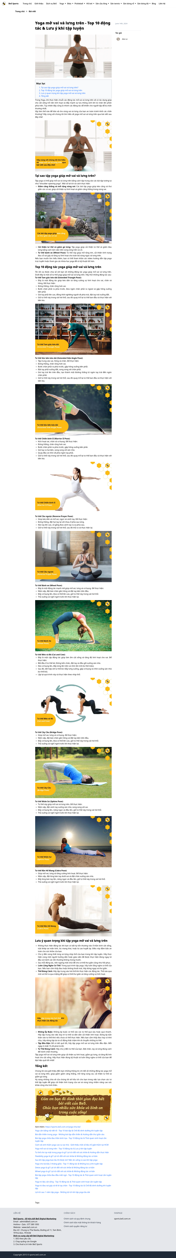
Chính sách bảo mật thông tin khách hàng (82, 1222)
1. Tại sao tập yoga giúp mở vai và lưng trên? (58, 87)
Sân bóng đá (143, 3)
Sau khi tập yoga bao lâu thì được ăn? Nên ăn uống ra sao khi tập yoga (66, 1160)
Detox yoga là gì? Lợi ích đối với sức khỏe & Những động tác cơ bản (65, 1167)
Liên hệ (162, 3)
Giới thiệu (39, 3)
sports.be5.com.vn (122, 1218)
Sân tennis (115, 3)
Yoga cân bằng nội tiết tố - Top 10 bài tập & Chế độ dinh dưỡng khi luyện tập (69, 1130)
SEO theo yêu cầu (23, 1238)
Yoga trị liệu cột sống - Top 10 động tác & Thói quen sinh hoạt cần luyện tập (68, 1181)
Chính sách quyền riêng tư (75, 1226)
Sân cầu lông (102, 3)
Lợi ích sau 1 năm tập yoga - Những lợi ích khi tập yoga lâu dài (62, 1192)
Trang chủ (27, 3)
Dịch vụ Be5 (51, 3)
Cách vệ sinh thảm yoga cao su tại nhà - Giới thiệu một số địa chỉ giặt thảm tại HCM (72, 1144)
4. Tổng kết (44, 96)
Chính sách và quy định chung (77, 1218)
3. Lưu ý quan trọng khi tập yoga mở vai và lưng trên (62, 93)
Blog (154, 3)
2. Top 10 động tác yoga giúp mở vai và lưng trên (60, 90)
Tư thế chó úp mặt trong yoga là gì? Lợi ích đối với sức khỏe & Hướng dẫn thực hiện (72, 1152)
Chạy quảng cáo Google (25, 1241)
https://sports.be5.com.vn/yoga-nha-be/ (63, 1126)
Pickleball (80, 3)
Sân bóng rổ (129, 3)
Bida (70, 3)
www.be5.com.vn (29, 1227)
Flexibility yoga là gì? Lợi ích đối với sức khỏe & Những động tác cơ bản (66, 1156)
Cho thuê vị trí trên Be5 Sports (28, 1244)
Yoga (62, 3)
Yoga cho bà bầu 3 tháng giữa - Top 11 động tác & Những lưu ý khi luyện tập (69, 1163)
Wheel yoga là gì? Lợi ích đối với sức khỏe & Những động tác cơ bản (65, 1171)
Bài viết (32, 11)
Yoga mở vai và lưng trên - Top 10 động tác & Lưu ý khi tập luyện (63, 1148)
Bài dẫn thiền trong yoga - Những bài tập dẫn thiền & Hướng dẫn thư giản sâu (69, 1134)
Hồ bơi (90, 3)
